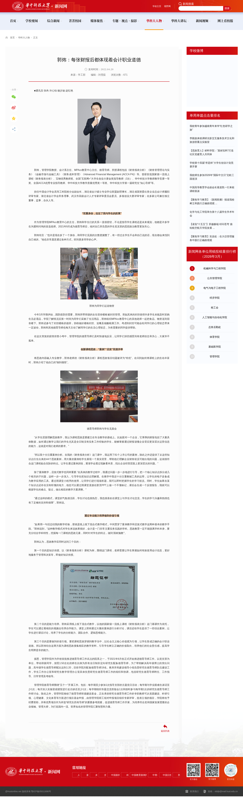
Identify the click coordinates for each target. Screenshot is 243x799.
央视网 (127, 772)
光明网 (149, 772)
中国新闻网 (172, 772)
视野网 (167, 6)
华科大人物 (24, 37)
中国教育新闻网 (105, 780)
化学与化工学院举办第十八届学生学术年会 (212, 214)
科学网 (82, 780)
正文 (36, 37)
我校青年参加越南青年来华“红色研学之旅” (211, 128)
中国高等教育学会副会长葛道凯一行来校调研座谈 (212, 189)
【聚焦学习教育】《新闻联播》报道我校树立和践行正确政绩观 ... (212, 201)
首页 (12, 37)
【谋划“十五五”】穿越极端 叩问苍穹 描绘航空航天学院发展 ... (211, 226)
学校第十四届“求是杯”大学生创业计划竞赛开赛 (212, 165)
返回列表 (165, 731)
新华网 (105, 772)
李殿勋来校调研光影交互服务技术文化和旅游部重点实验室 (212, 140)
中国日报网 (149, 780)
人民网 (82, 772)
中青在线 (127, 780)
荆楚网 (172, 780)
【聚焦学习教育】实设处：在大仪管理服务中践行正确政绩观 (212, 238)
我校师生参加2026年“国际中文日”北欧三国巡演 (212, 177)
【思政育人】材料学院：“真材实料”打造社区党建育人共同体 (212, 152)
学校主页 (156, 6)
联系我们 (194, 794)
